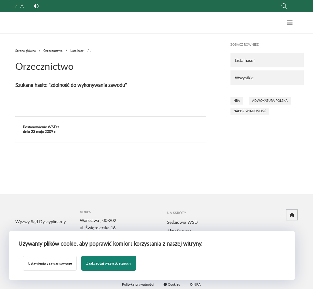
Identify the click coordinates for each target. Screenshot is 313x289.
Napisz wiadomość (250, 111)
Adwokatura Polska (270, 100)
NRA (237, 100)
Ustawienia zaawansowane (50, 263)
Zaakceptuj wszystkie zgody (108, 263)
